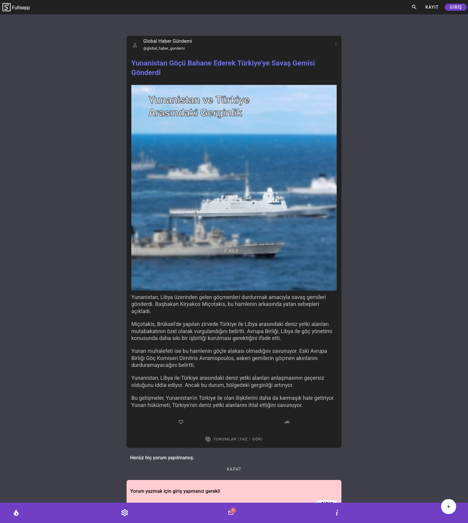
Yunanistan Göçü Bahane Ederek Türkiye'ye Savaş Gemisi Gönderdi (223, 68)
